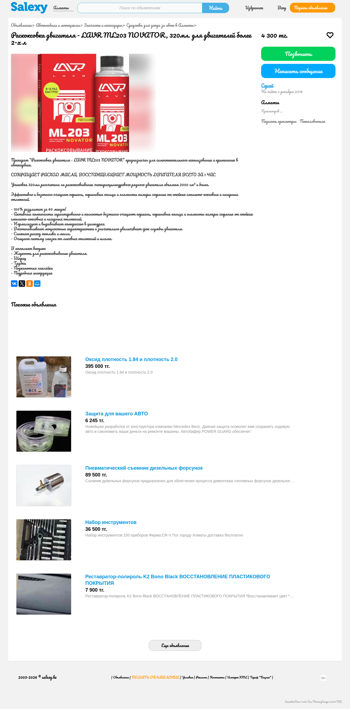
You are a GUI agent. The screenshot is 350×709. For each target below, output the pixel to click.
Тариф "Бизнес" (260, 677)
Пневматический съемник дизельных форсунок (144, 468)
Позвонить (298, 53)
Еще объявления (175, 645)
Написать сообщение (298, 71)
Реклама (201, 677)
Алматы (61, 7)
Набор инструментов (110, 522)
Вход (282, 7)
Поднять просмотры (278, 121)
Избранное (254, 7)
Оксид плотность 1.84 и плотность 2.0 (131, 359)
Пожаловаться (312, 121)
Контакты (217, 677)
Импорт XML (237, 677)
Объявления (21, 25)
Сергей (267, 85)
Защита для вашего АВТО (116, 413)
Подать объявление (310, 7)
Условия (187, 677)
